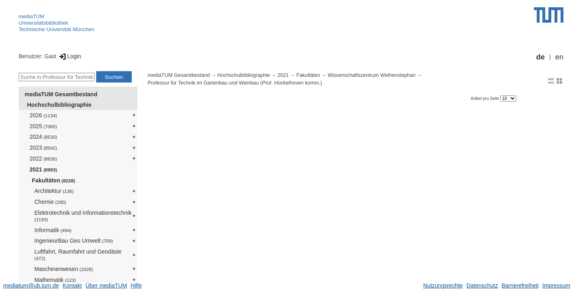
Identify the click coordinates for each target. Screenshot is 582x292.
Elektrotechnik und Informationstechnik (82, 215)
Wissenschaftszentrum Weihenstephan (371, 75)
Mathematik (55, 280)
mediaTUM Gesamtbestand (61, 94)
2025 (43, 126)
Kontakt (72, 285)
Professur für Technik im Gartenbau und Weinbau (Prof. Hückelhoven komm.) (235, 83)
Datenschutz (482, 285)
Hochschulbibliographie (59, 105)
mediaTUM (31, 16)
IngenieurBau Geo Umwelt (73, 240)
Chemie (50, 202)
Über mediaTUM (106, 285)
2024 (43, 136)
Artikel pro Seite (485, 98)
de (540, 57)
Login (69, 56)
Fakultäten (53, 180)
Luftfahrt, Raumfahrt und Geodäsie (78, 254)
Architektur (54, 191)
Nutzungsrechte (443, 285)
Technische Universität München (56, 29)
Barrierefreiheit (520, 285)
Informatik (53, 230)
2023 (43, 147)
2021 (43, 169)
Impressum (556, 285)
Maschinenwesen (63, 269)
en (559, 57)
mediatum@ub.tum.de (31, 285)
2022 (43, 158)
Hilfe (136, 285)
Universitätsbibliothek (43, 23)
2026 (43, 115)
